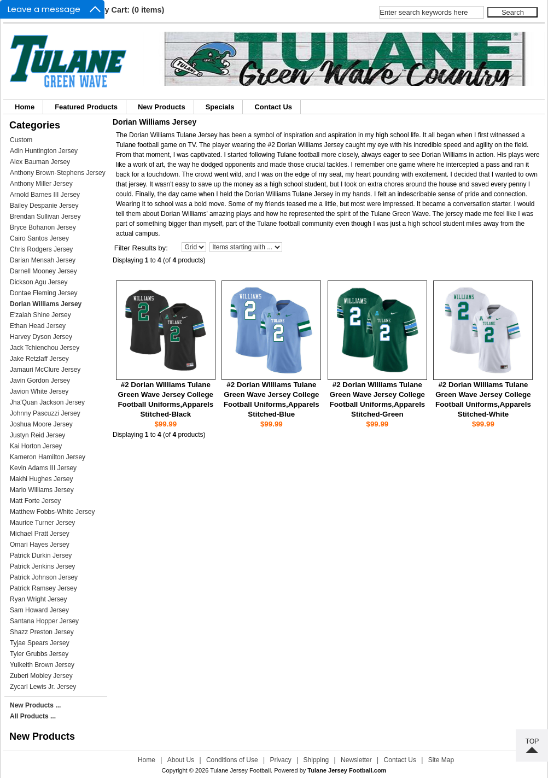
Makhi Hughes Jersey (41, 479)
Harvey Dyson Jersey (41, 337)
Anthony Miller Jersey (41, 184)
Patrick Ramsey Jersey (43, 588)
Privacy (280, 760)
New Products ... (35, 705)
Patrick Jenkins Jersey (42, 566)
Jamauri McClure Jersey (45, 369)
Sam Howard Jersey (39, 610)
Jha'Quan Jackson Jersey (47, 402)
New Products (161, 107)
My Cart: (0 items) (131, 9)
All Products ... (33, 716)
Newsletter (356, 760)
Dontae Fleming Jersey (43, 293)
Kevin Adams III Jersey (43, 468)
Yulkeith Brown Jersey (42, 665)
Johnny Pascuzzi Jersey (45, 413)
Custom (21, 140)
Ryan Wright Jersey (38, 599)
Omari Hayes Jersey (39, 544)
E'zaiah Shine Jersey (40, 315)
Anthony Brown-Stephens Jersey (58, 173)
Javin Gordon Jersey (40, 380)
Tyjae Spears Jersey (39, 643)
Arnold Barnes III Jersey (45, 194)
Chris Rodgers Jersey (41, 249)
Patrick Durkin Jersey (41, 555)
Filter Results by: (141, 248)
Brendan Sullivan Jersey (45, 216)
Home (24, 107)
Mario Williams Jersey (42, 490)
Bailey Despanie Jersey (44, 205)
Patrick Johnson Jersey (44, 577)
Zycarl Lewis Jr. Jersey (43, 687)
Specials (220, 107)
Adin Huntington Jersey (44, 151)
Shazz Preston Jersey (42, 632)
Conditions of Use (232, 760)
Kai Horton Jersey (36, 446)
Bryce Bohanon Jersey (43, 227)
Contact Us (273, 107)
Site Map (441, 760)
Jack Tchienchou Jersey (44, 348)
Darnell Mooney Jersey (43, 271)
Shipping (316, 760)
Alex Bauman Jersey (40, 162)
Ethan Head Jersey (38, 326)
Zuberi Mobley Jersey (41, 676)
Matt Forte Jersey (35, 501)
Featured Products (86, 107)
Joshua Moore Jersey (41, 424)
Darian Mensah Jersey (42, 260)
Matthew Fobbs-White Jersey (52, 512)
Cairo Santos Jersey (39, 238)
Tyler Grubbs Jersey (39, 654)
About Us (180, 760)
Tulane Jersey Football (240, 770)
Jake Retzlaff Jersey (39, 358)
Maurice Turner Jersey (42, 523)
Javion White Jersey (39, 391)
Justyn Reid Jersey (37, 435)
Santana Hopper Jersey (44, 621)
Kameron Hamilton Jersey (47, 457)
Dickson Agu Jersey (38, 282)
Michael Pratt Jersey (39, 533)
